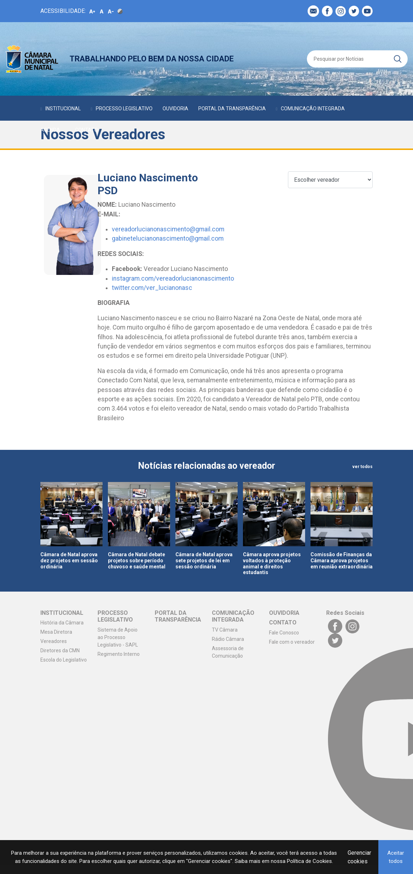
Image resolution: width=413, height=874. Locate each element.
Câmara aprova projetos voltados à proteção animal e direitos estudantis (272, 563)
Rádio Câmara (228, 639)
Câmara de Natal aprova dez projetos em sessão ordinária (69, 560)
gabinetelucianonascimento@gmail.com (168, 238)
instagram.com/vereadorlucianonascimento (173, 278)
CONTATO (86, 130)
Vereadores (53, 641)
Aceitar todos (395, 857)
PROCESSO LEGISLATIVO (124, 108)
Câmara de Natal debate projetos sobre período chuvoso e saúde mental (136, 560)
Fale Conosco (284, 633)
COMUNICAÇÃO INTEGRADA (313, 108)
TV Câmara (225, 630)
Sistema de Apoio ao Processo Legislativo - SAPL (118, 637)
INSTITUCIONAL (63, 108)
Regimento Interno (119, 654)
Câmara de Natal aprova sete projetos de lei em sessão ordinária (204, 560)
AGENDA (50, 130)
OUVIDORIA (175, 108)
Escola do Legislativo (63, 660)
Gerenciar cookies (359, 857)
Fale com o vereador (292, 642)
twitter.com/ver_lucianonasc (152, 287)
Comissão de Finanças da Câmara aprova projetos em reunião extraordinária (341, 560)
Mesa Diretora (56, 632)
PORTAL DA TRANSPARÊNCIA (232, 108)
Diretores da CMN (60, 650)
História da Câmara (62, 623)
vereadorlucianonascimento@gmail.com (168, 229)
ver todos (362, 466)
